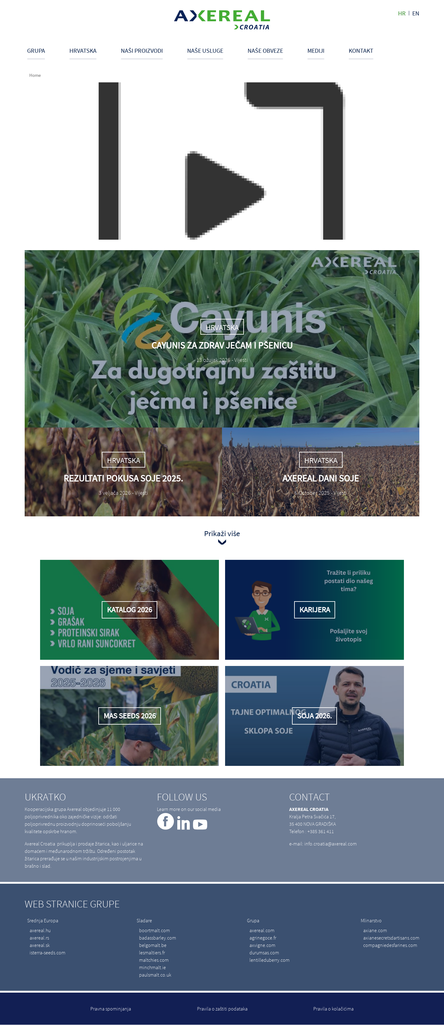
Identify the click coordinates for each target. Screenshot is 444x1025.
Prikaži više (222, 533)
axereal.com (261, 930)
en (415, 13)
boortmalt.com (154, 930)
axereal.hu (40, 930)
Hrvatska (83, 50)
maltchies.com (154, 960)
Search (417, 53)
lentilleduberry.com (269, 960)
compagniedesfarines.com (390, 945)
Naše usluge (205, 50)
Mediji (315, 50)
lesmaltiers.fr (152, 952)
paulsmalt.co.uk (155, 975)
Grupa (36, 50)
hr (402, 13)
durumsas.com (264, 952)
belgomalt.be (152, 945)
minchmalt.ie (152, 967)
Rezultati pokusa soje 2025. (123, 478)
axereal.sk (40, 945)
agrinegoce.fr (262, 938)
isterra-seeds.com (47, 952)
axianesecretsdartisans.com (391, 938)
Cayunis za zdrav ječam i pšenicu (222, 345)
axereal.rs (39, 938)
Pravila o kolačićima (333, 1009)
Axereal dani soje (320, 478)
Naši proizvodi (142, 50)
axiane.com (375, 930)
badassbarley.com (157, 938)
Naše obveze (265, 50)
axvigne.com (262, 945)
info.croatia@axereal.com (330, 844)
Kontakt (361, 50)
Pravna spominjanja (110, 1009)
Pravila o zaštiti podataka (222, 1009)
